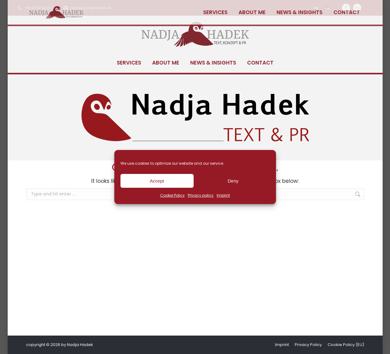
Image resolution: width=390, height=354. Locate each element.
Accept (157, 180)
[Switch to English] (316, 8)
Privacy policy (201, 195)
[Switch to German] (327, 8)
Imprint (223, 195)
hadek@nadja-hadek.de (87, 8)
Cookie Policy (172, 195)
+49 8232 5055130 (37, 8)
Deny (233, 180)
